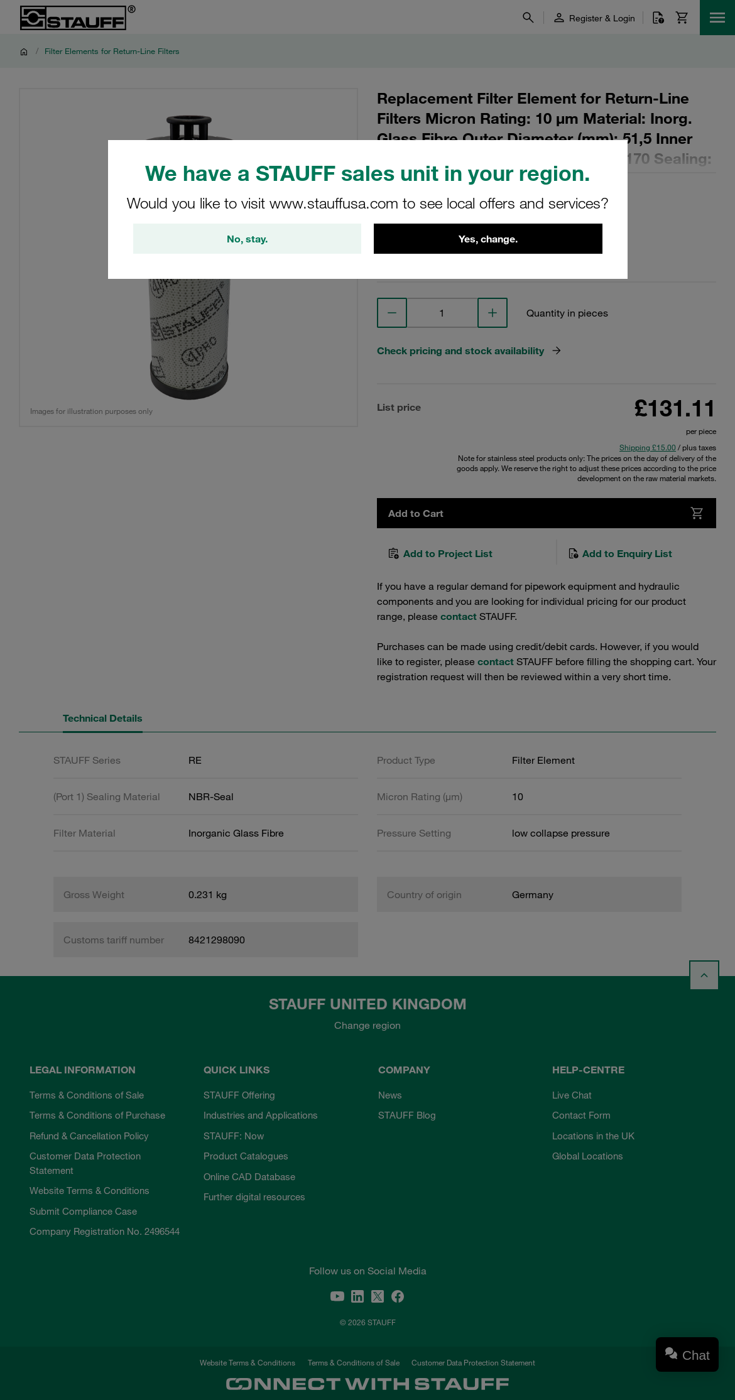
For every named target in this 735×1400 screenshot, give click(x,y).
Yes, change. (488, 238)
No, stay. (247, 238)
